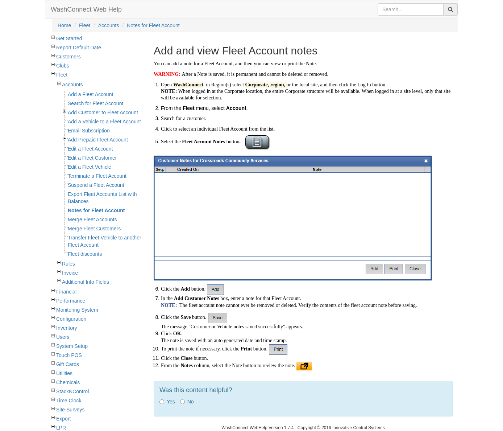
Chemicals (68, 382)
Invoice (70, 273)
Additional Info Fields (85, 282)
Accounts (108, 25)
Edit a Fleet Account (90, 149)
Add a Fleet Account (90, 94)
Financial (66, 292)
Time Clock (69, 400)
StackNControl (72, 391)
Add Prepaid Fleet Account (98, 140)
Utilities (64, 373)
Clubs (62, 66)
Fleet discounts (85, 254)
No (187, 402)
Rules (68, 264)
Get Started (69, 38)
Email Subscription (89, 131)
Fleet (84, 25)
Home (64, 25)
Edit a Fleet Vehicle (89, 167)
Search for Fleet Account (95, 103)
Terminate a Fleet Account (97, 176)
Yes (167, 402)
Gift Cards (67, 364)
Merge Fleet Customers (94, 228)
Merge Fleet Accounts (92, 219)
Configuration (71, 319)
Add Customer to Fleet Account (103, 112)
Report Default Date (78, 47)
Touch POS (69, 355)
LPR (61, 428)
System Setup (72, 346)
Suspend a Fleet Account (96, 185)
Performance (70, 301)
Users (63, 337)
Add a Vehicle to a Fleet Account (104, 121)
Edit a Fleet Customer (92, 158)
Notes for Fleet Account (153, 25)
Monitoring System (77, 310)
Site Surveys (70, 409)
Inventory (66, 328)
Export (63, 419)
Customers (68, 56)
